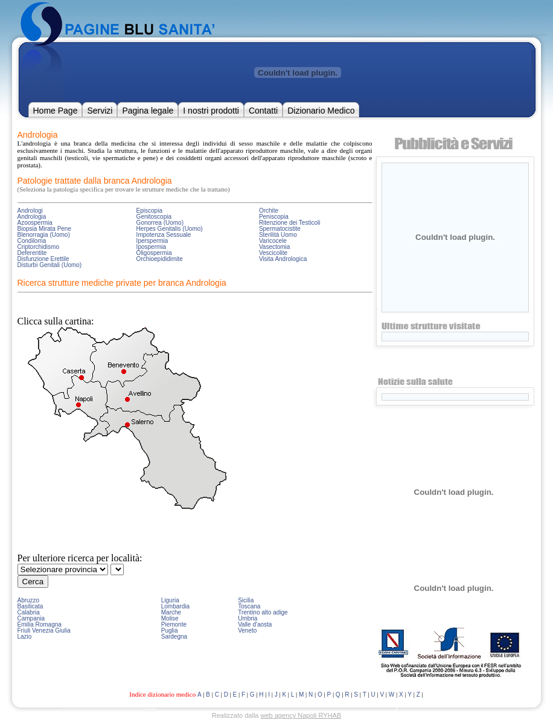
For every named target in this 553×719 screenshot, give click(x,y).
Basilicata (30, 606)
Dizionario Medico (320, 110)
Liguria (170, 600)
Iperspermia (152, 240)
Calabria (29, 612)
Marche (171, 612)
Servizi (99, 110)
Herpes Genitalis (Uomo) (169, 228)
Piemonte (174, 624)
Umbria (247, 618)
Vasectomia (274, 246)
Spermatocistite (280, 228)
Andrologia (32, 216)
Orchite (268, 210)
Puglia (169, 630)
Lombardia (175, 606)
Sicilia (246, 600)
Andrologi (30, 210)
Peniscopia (274, 216)
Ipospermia (151, 246)
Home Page (55, 110)
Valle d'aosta (255, 624)
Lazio (25, 636)
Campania (31, 618)
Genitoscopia (153, 216)
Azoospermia (35, 222)
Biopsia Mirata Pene (45, 228)
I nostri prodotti (211, 110)
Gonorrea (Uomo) (160, 222)
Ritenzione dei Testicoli (290, 222)
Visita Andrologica (283, 259)
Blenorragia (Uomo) (44, 234)
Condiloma (32, 240)
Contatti (263, 110)
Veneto (247, 630)
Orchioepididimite (159, 259)
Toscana (249, 606)
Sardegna (174, 636)
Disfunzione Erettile (43, 259)
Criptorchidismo (38, 246)
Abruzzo (29, 600)
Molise (170, 618)
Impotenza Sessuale (163, 234)
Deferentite (32, 253)
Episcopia (149, 210)
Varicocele (273, 240)
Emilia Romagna (40, 624)
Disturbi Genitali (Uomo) (50, 265)
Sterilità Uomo (278, 234)
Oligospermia (154, 253)
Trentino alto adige (262, 612)
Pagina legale (147, 110)
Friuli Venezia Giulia (44, 630)
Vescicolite (273, 253)
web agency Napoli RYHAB (301, 715)
